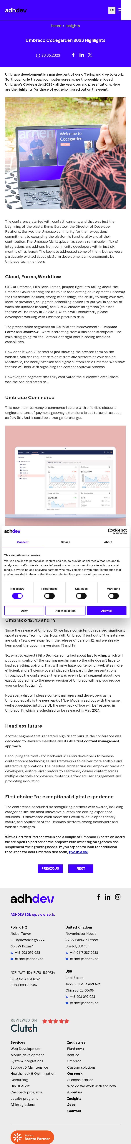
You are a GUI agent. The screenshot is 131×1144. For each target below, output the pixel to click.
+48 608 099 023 (27, 952)
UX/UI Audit (20, 1086)
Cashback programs (26, 1092)
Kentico (73, 1055)
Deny (24, 610)
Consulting (19, 1080)
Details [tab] (65, 541)
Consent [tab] (23, 541)
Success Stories (80, 1080)
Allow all (106, 610)
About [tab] (108, 541)
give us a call (78, 852)
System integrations (27, 1061)
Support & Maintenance (29, 1067)
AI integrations (23, 1105)
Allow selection (65, 610)
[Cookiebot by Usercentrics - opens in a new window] (110, 531)
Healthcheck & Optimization (33, 1073)
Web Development (26, 1049)
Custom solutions (81, 1067)
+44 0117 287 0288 (84, 952)
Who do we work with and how (91, 1086)
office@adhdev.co (29, 959)
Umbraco (74, 1061)
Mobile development (27, 1055)
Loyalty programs (24, 1098)
